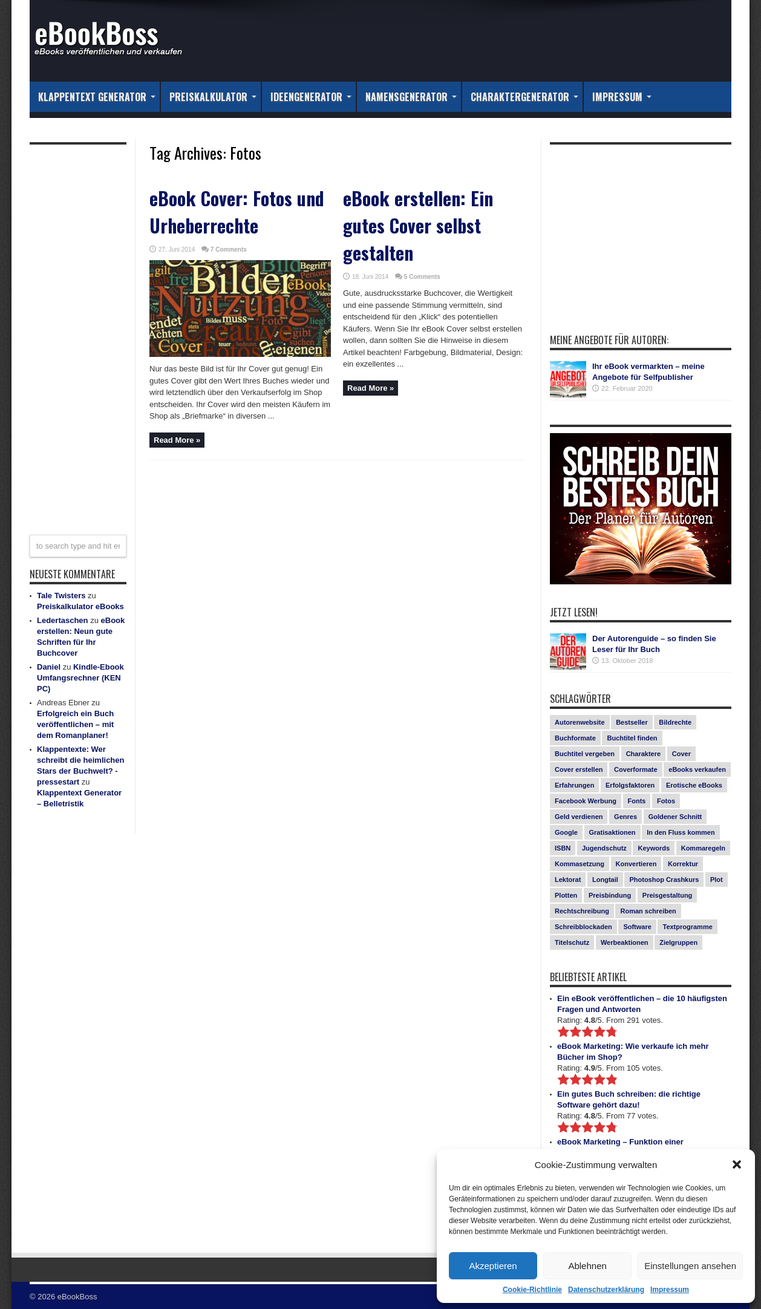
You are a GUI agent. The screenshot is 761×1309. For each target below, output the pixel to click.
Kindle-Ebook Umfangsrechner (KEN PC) (80, 677)
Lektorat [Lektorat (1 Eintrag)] (568, 879)
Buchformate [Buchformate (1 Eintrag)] (575, 738)
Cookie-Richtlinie (532, 1289)
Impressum (669, 1289)
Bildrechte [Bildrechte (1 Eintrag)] (675, 722)
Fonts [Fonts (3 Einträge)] (637, 801)
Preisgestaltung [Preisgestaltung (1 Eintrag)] (667, 895)
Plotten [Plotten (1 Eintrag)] (566, 895)
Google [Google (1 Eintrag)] (566, 832)
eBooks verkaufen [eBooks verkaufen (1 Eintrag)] (697, 769)
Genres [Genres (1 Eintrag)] (625, 816)
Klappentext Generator (96, 97)
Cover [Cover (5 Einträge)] (681, 753)
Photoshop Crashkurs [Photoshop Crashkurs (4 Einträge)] (664, 879)
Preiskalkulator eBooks (80, 606)
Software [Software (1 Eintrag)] (637, 926)
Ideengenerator (310, 97)
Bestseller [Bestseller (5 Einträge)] (632, 722)
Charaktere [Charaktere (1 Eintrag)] (643, 753)
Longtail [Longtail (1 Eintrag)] (605, 879)
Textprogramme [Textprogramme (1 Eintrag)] (687, 926)
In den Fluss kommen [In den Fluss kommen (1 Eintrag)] (680, 832)
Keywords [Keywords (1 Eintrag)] (654, 848)
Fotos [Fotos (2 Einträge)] (666, 801)
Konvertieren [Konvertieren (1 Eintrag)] (636, 863)
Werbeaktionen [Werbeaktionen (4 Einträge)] (624, 942)
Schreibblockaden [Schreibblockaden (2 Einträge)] (583, 926)
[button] (737, 1164)
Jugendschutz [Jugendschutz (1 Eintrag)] (604, 848)
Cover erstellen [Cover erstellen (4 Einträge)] (579, 769)
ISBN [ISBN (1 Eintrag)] (562, 848)
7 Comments (229, 249)
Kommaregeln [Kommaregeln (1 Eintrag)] (703, 848)
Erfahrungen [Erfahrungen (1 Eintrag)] (574, 785)
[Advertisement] (78, 332)
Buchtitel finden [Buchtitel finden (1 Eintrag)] (632, 738)
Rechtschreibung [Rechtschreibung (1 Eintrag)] (582, 911)
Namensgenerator (411, 97)
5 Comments (422, 276)
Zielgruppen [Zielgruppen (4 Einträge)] (678, 942)
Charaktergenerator (524, 97)
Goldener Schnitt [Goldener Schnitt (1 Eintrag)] (675, 816)
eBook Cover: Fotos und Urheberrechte (236, 211)
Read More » (177, 440)
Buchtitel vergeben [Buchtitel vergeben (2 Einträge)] (585, 753)
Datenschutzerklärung (606, 1289)
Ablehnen (587, 1266)
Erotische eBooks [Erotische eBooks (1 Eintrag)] (694, 785)
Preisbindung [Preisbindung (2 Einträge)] (610, 895)
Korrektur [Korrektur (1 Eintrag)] (683, 863)
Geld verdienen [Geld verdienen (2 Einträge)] (579, 816)
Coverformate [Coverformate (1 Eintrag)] (636, 769)
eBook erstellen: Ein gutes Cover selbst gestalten (418, 225)
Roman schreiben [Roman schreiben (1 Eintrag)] (648, 911)
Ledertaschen (62, 620)
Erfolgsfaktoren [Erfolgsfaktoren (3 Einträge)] (630, 785)
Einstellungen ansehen (690, 1266)
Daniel (48, 666)
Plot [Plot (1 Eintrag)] (716, 879)
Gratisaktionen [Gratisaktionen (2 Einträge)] (612, 832)
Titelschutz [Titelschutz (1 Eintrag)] (572, 942)
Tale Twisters (61, 595)
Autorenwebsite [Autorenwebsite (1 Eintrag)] (580, 722)
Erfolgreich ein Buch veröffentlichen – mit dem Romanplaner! (75, 724)
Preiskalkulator (212, 97)
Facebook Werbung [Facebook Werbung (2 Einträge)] (585, 801)
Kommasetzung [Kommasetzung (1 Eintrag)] (579, 863)
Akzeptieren (493, 1266)
